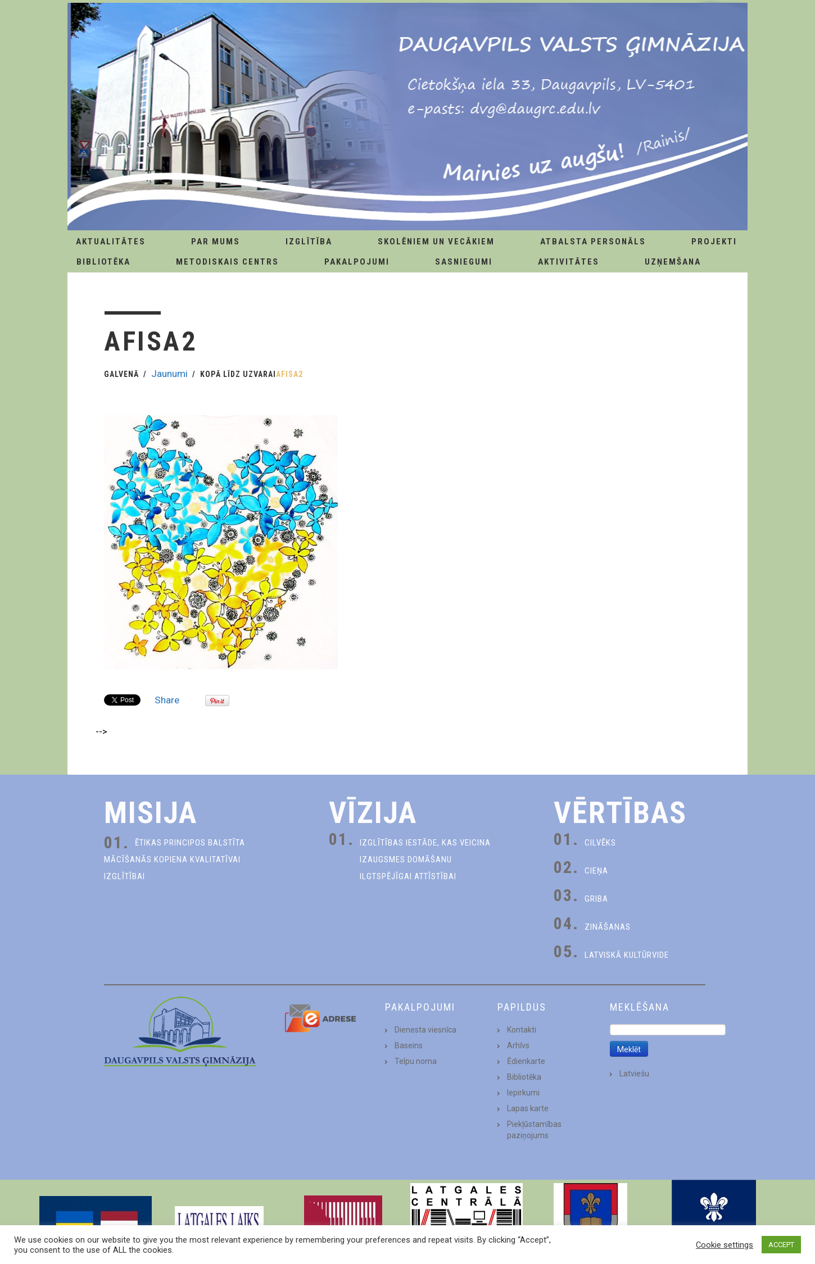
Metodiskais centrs (227, 262)
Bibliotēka (103, 262)
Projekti (714, 242)
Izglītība (309, 242)
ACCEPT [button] (781, 1244)
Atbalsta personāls (593, 242)
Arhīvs (518, 1045)
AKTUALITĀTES (111, 242)
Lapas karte (528, 1108)
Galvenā (121, 374)
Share (167, 700)
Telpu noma (416, 1061)
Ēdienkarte (526, 1061)
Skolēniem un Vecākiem (436, 242)
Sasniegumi (463, 262)
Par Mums (215, 242)
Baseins (409, 1045)
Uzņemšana (673, 262)
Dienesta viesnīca (425, 1029)
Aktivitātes (568, 262)
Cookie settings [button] (724, 1245)
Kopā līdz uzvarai (238, 374)
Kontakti (521, 1029)
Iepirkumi (523, 1092)
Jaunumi (169, 373)
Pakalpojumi (357, 262)
